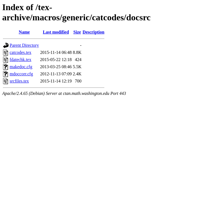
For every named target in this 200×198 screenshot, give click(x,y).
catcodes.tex (20, 52)
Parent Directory (24, 45)
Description (93, 32)
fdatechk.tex (20, 59)
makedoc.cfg (21, 66)
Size (77, 32)
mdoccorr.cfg (21, 74)
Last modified (56, 32)
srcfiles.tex (19, 81)
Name (24, 32)
